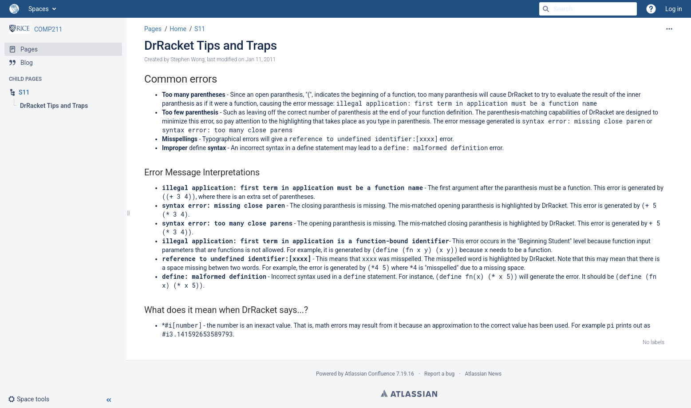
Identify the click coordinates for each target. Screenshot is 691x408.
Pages (153, 28)
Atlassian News (483, 374)
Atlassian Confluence (370, 374)
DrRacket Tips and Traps (210, 45)
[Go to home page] (14, 9)
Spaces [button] (38, 8)
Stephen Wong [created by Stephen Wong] (187, 59)
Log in (673, 8)
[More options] (669, 29)
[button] (32, 399)
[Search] (545, 8)
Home (178, 28)
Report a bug (439, 374)
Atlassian (409, 393)
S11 (199, 28)
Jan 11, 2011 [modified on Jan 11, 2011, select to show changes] (260, 59)
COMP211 (48, 29)
